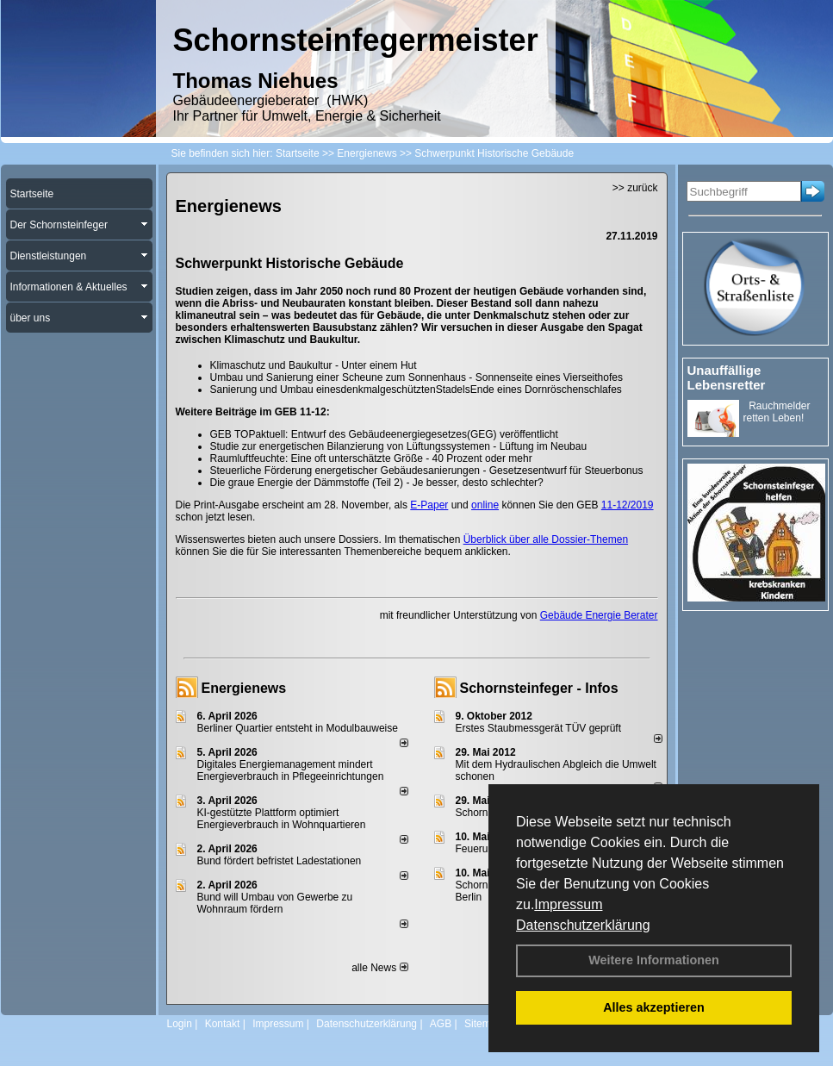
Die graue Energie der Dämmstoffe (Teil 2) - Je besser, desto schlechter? (377, 483)
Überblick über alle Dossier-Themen (545, 539)
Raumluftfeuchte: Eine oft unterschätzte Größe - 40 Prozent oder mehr (371, 458)
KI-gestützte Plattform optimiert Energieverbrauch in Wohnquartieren (281, 819)
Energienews (244, 688)
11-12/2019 (627, 505)
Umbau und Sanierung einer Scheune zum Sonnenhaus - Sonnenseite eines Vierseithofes (416, 377)
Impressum (568, 904)
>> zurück (635, 188)
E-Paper (429, 505)
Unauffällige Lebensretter (726, 377)
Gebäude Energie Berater (599, 615)
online (485, 505)
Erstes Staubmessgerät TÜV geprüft (539, 728)
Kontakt (222, 1024)
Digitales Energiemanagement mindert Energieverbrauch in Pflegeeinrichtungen (290, 770)
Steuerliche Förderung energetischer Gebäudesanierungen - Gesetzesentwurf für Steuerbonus (426, 470)
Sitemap (483, 1024)
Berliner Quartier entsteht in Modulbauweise (297, 728)
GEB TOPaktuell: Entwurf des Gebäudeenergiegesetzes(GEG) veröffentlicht (384, 434)
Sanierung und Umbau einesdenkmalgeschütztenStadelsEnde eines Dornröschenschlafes (416, 389)
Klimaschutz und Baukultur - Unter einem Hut (313, 365)
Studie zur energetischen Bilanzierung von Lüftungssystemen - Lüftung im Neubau (398, 446)
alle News (379, 968)
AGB (440, 1024)
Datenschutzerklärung (583, 925)
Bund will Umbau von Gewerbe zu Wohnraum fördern (275, 903)
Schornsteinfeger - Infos (539, 688)
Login (179, 1024)
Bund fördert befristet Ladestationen (279, 861)
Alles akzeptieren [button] (654, 1007)
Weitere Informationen (653, 960)
